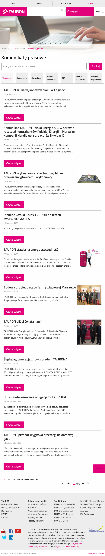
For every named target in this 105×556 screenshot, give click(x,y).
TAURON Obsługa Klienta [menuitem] (92, 501)
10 (5, 479)
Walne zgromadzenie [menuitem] (37, 510)
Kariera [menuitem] (4, 517)
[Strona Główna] (13, 11)
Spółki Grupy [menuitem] (60, 501)
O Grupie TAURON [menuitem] (9, 504)
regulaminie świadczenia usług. (67, 546)
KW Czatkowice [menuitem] (87, 514)
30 (13, 479)
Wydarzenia (22, 77)
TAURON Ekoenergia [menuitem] (63, 510)
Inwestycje (36, 77)
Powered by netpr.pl (96, 553)
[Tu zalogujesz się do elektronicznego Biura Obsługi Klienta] (80, 11)
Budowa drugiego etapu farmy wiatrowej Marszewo (40, 287)
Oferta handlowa (80, 78)
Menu (99, 11)
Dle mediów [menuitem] (6, 510)
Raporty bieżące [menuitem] (35, 517)
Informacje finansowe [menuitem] (38, 514)
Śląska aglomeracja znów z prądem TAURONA (35, 359)
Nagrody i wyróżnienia (96, 78)
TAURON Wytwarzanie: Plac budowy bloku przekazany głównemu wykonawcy (33, 175)
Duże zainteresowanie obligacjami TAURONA (35, 397)
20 (9, 479)
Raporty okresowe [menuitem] (36, 520)
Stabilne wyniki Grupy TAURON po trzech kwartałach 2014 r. (32, 216)
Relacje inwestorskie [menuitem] (11, 507)
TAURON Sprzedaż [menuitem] (62, 517)
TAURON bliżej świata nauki (23, 321)
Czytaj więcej (13, 118)
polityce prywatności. (41, 546)
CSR (63, 77)
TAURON (92, 3)
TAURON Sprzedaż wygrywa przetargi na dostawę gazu (38, 436)
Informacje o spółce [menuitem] (37, 504)
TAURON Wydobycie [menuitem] (63, 514)
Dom (13, 3)
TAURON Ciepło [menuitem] (61, 520)
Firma (39, 3)
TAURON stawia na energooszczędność (31, 249)
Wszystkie (6, 77)
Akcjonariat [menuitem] (33, 507)
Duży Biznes (65, 3)
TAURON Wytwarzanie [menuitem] (64, 504)
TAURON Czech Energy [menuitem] (90, 504)
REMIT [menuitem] (4, 514)
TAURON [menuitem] (5, 501)
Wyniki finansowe (51, 78)
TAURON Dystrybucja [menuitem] (64, 507)
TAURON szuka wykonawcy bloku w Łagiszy (34, 89)
